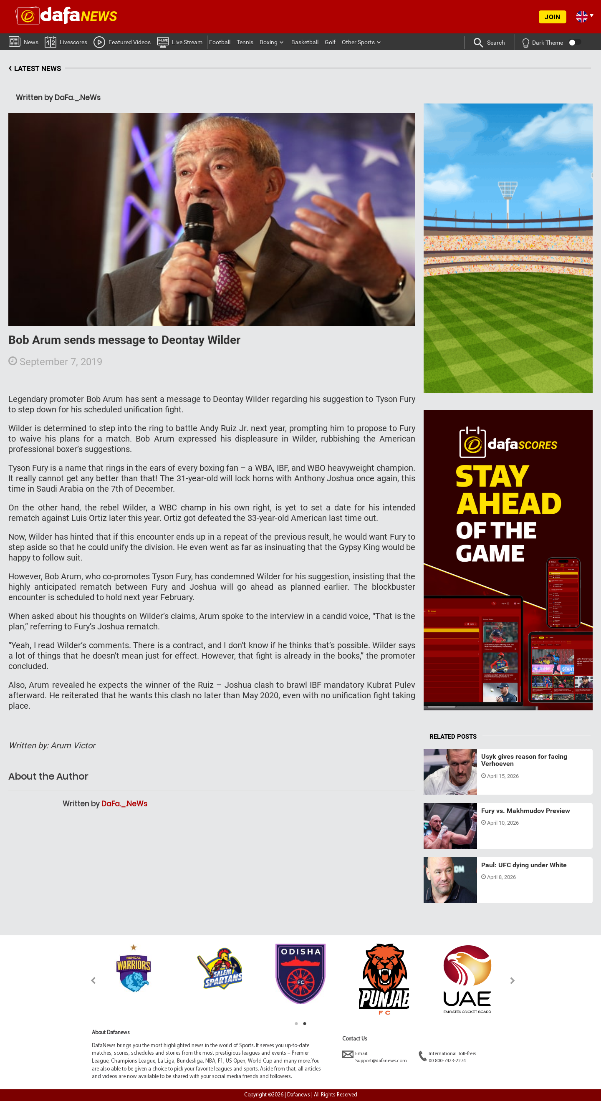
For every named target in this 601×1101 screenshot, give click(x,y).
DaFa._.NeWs (124, 804)
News (23, 41)
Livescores (66, 41)
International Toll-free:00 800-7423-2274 (447, 1056)
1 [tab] (296, 1024)
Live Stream (179, 41)
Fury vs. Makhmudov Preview (525, 811)
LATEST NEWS (34, 68)
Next (513, 980)
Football (219, 42)
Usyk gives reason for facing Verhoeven (524, 760)
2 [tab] (304, 1024)
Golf (330, 42)
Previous (88, 980)
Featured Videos (122, 41)
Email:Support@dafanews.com (374, 1056)
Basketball (304, 42)
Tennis (245, 42)
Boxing (269, 42)
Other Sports (358, 42)
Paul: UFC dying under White (524, 865)
